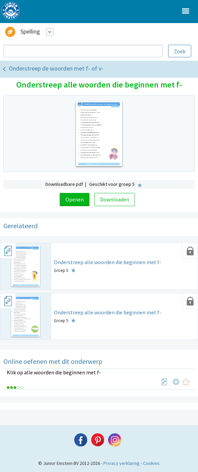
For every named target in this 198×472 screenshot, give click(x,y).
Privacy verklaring (121, 463)
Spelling (30, 31)
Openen (74, 199)
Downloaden (114, 199)
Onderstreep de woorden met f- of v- (56, 68)
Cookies (151, 463)
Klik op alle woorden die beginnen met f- (54, 372)
